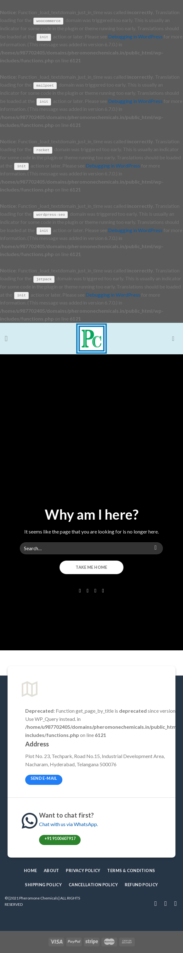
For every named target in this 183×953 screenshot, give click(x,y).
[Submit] (156, 548)
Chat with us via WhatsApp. (68, 824)
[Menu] (8, 338)
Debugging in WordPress (135, 36)
